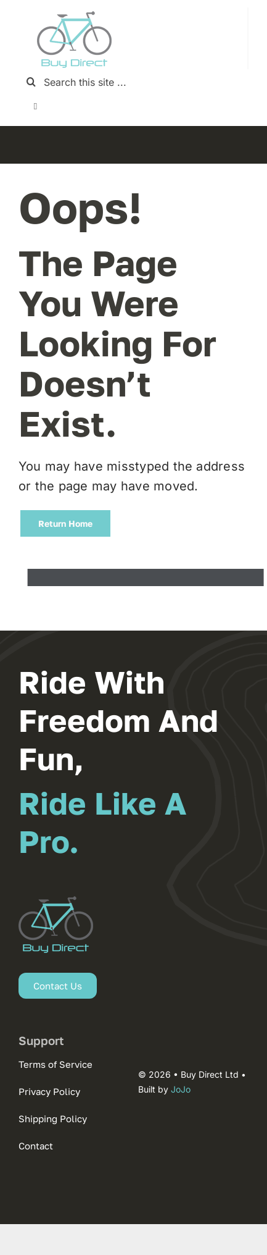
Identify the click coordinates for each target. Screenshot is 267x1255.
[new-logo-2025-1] (74, 12)
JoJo (181, 1089)
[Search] (31, 81)
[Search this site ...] (133, 81)
